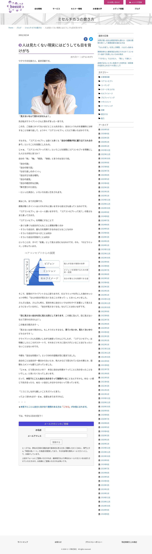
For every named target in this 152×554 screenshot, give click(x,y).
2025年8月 (105, 166)
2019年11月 (105, 452)
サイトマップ (23, 542)
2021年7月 (105, 369)
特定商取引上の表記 (129, 542)
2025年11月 (105, 154)
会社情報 (38, 8)
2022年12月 (105, 299)
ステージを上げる (108, 89)
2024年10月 (105, 208)
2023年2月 (105, 290)
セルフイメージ (107, 93)
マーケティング (107, 106)
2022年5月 (105, 328)
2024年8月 (105, 216)
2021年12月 (105, 348)
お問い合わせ (114, 2)
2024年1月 (105, 245)
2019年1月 (105, 493)
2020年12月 (105, 398)
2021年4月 (105, 381)
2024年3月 (105, 237)
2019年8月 (105, 464)
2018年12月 (105, 497)
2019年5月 (105, 477)
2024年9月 (105, 212)
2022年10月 (105, 307)
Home (11, 27)
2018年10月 (105, 505)
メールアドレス (34, 435)
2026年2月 (105, 142)
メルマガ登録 (135, 2)
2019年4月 (105, 481)
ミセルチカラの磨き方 (33, 27)
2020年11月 (105, 402)
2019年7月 (105, 468)
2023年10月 (105, 257)
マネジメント (106, 101)
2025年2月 (105, 191)
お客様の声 (97, 8)
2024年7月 (105, 220)
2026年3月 (105, 137)
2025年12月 (105, 150)
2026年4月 (105, 133)
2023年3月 (105, 286)
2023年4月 (105, 282)
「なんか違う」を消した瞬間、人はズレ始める (115, 47)
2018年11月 (105, 501)
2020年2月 (105, 439)
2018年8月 (105, 514)
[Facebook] (86, 39)
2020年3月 (105, 435)
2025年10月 (105, 158)
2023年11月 (105, 253)
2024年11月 (105, 204)
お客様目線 (105, 77)
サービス (56, 8)
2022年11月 (105, 303)
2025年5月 (105, 179)
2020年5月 (105, 427)
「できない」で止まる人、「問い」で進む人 (115, 58)
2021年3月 (105, 386)
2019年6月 (105, 472)
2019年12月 (105, 448)
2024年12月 (105, 199)
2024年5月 (105, 228)
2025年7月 (105, 171)
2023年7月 (105, 270)
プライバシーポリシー (93, 542)
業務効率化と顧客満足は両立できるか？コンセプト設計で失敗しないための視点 (115, 52)
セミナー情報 (76, 8)
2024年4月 (105, 233)
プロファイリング (108, 97)
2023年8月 (105, 266)
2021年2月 (105, 390)
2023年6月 (105, 274)
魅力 (102, 118)
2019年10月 (105, 456)
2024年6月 (105, 224)
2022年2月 (105, 340)
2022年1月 (105, 344)
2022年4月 (105, 332)
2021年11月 (105, 352)
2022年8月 (105, 315)
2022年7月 (105, 319)
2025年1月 (105, 195)
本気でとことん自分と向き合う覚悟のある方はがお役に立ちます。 (54, 406)
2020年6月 (105, 423)
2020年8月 (105, 415)
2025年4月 (105, 183)
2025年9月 (105, 162)
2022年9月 (105, 311)
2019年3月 (105, 485)
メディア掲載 (118, 8)
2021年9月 (105, 361)
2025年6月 (105, 175)
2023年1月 (105, 295)
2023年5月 (105, 278)
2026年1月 (105, 146)
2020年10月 (105, 406)
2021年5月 (105, 377)
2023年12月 (105, 249)
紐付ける (104, 114)
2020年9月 (105, 410)
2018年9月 (105, 510)
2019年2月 (105, 489)
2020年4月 (105, 431)
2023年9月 (105, 262)
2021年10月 (105, 357)
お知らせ (58, 542)
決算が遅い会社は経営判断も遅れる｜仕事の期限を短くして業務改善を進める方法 (115, 41)
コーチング (105, 85)
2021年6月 (105, 373)
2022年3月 (105, 336)
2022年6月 (105, 324)
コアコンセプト (107, 81)
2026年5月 (105, 129)
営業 (102, 110)
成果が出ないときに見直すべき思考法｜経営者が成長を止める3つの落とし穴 (115, 64)
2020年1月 (105, 443)
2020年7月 (105, 419)
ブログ (137, 8)
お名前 (38, 429)
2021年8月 (105, 365)
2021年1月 (105, 394)
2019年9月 (105, 460)
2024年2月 (105, 241)
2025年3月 (105, 187)
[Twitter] (91, 39)
